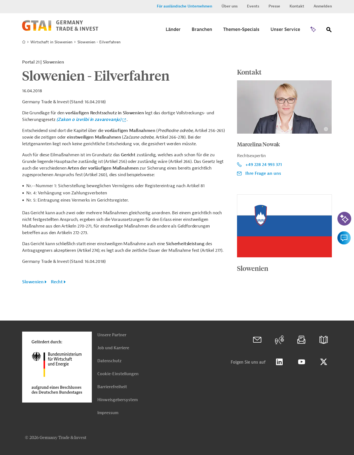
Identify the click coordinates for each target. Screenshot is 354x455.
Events (253, 6)
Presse (274, 6)
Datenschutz (109, 361)
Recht (57, 282)
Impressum (107, 413)
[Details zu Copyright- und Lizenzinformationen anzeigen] (326, 129)
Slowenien (33, 282)
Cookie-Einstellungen (118, 374)
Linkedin (279, 362)
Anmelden (323, 6)
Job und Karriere (113, 348)
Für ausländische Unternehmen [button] (184, 6)
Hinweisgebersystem (117, 400)
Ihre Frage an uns (263, 173)
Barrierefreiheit (112, 387)
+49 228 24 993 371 (263, 164)
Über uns (230, 6)
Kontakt (297, 6)
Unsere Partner (111, 335)
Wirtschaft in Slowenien (51, 42)
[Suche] (329, 30)
